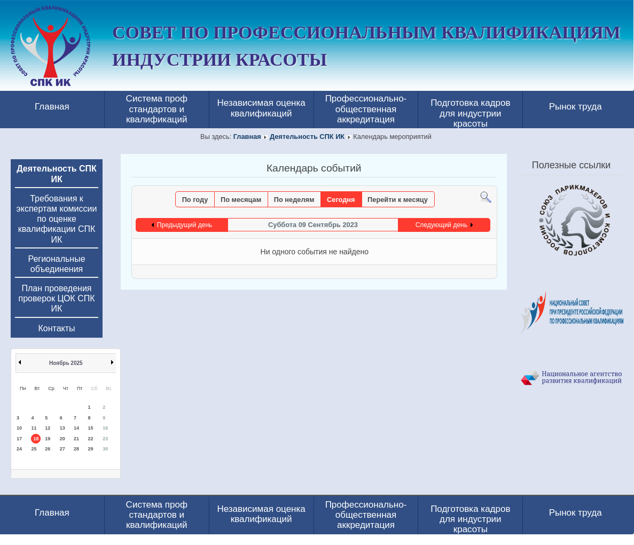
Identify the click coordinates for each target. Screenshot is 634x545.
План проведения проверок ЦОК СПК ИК (57, 298)
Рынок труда (575, 107)
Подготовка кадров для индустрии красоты (470, 112)
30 (105, 448)
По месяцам (241, 200)
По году (195, 200)
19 (47, 438)
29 (90, 448)
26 (47, 448)
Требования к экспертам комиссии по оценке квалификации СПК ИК (57, 219)
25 (33, 448)
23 (105, 438)
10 (19, 428)
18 (35, 438)
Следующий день (441, 225)
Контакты (56, 328)
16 (105, 428)
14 (76, 428)
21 (76, 438)
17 (19, 438)
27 (62, 448)
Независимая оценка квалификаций (261, 108)
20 (62, 438)
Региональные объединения (56, 264)
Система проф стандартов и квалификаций (156, 109)
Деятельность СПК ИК (307, 137)
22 (90, 438)
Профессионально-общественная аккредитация (366, 109)
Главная (52, 107)
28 (76, 448)
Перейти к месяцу (397, 200)
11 (33, 428)
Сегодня (341, 200)
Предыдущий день (185, 225)
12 (47, 428)
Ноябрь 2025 (66, 363)
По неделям (294, 200)
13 (62, 428)
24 (19, 448)
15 (90, 428)
